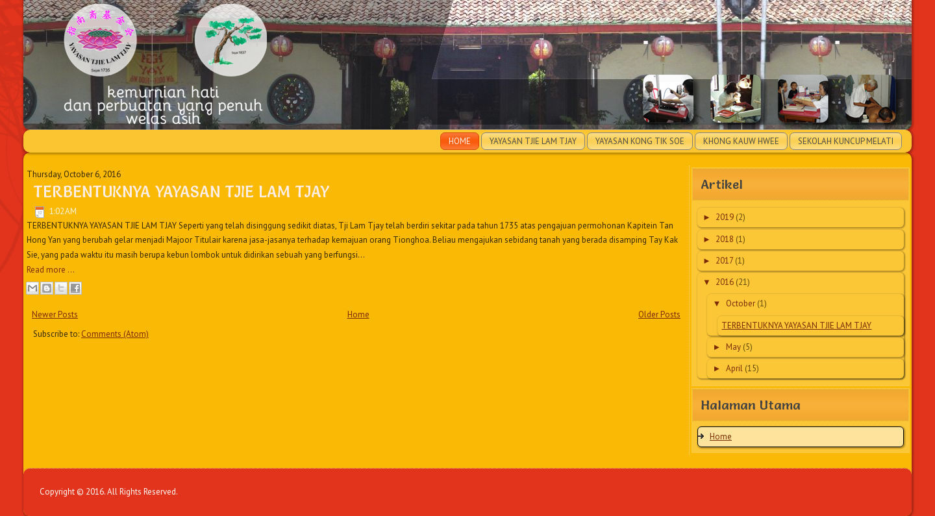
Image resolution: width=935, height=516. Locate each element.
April (735, 368)
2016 (726, 282)
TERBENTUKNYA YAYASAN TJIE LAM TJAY (181, 191)
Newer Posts (55, 314)
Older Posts (659, 314)
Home (460, 141)
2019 (726, 217)
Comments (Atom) (115, 333)
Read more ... (51, 269)
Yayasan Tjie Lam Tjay (533, 141)
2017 (725, 260)
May (734, 346)
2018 (726, 239)
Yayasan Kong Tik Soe (639, 141)
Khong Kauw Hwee (741, 141)
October (741, 303)
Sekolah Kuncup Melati (845, 141)
